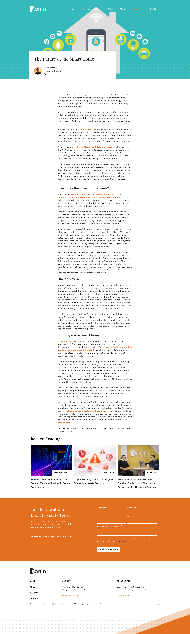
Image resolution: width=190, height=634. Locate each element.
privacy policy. (122, 541)
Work (112, 9)
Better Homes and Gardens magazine (96, 147)
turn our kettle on (87, 130)
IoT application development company (86, 411)
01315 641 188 (124, 596)
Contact (154, 9)
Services (78, 9)
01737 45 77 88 (64, 536)
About (125, 9)
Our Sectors (96, 9)
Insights (139, 9)
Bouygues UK (64, 341)
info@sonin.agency (42, 536)
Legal (158, 604)
